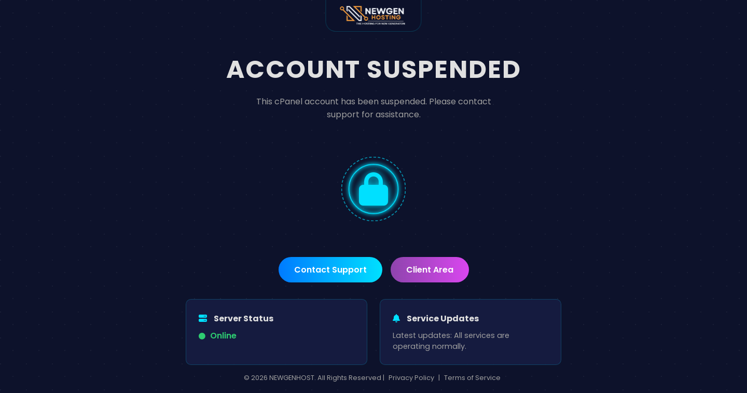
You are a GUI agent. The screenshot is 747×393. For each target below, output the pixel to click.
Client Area (429, 270)
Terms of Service (472, 377)
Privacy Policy (411, 377)
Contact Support (330, 270)
